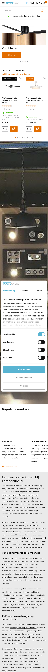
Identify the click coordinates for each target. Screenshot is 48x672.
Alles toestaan (24, 369)
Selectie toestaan (24, 377)
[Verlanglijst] (40, 3)
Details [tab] (25, 291)
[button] (20, 61)
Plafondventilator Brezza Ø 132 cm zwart (10, 100)
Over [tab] (39, 291)
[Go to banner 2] (24, 40)
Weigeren (24, 386)
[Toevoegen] (14, 129)
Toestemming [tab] (9, 291)
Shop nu (11, 55)
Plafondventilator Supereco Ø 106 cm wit (34, 100)
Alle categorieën (10, 467)
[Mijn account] (37, 3)
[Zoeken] (24, 10)
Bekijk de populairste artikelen (17, 74)
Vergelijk (6, 109)
